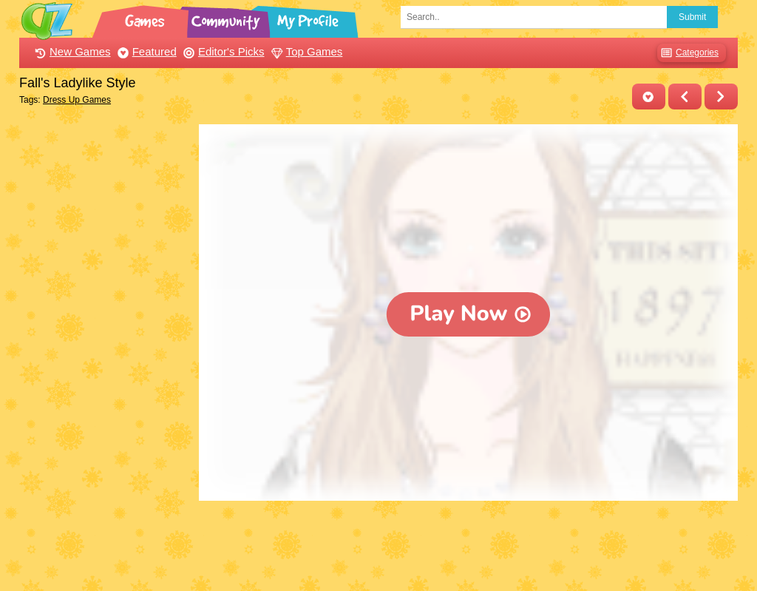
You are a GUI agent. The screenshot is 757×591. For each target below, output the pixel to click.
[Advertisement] (105, 346)
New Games (71, 51)
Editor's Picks (222, 51)
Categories (688, 53)
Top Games (305, 51)
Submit (692, 17)
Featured (145, 51)
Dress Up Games (77, 100)
